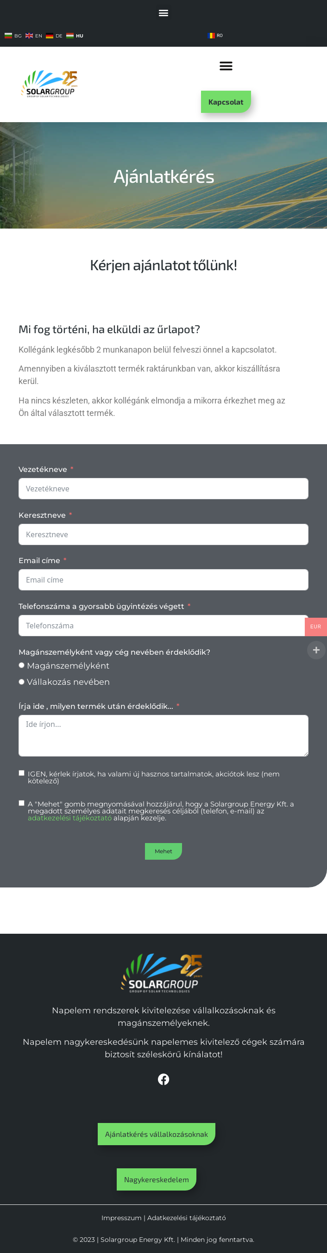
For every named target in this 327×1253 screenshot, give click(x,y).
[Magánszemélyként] (22, 665)
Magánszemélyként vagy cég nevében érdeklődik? (114, 652)
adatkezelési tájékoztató (70, 817)
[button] (163, 12)
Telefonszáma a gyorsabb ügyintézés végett (101, 606)
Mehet (163, 851)
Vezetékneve (43, 469)
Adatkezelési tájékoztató (186, 1218)
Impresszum (121, 1218)
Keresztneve (42, 515)
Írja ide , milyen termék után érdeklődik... (96, 706)
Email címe (39, 560)
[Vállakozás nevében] (22, 682)
